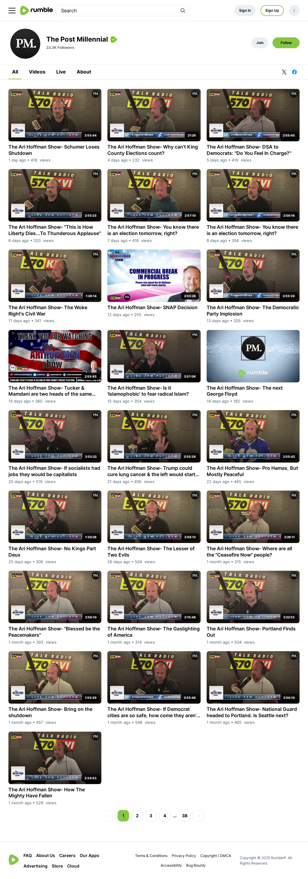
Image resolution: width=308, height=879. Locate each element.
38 (184, 815)
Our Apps (89, 855)
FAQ (27, 855)
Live (61, 72)
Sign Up (272, 10)
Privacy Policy (184, 855)
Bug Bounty (196, 865)
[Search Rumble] (182, 10)
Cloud (73, 865)
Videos (37, 72)
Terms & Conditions (151, 855)
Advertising (35, 865)
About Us (45, 855)
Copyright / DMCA (215, 855)
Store (57, 865)
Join (259, 42)
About (84, 72)
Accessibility (171, 865)
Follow (286, 42)
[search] (116, 10)
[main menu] (12, 10)
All (15, 72)
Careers (67, 855)
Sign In (245, 10)
